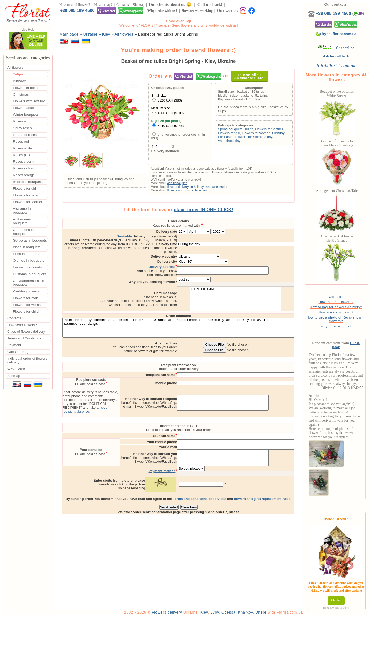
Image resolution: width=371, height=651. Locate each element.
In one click (252, 77)
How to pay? (103, 5)
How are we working (109, 12)
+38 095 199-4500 (244, 5)
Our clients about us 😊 (170, 5)
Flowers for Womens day (260, 138)
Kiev (219, 646)
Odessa (243, 646)
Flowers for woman (263, 134)
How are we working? (344, 321)
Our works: (140, 12)
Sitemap (139, 5)
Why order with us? (75, 12)
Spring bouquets (237, 130)
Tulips (255, 130)
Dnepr (275, 646)
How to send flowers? (74, 5)
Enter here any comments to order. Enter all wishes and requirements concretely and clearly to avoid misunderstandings (186, 324)
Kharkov (260, 646)
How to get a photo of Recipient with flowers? (344, 328)
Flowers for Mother (276, 130)
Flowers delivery (182, 646)
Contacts (122, 5)
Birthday (285, 134)
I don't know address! (183, 265)
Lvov (229, 646)
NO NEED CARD (257, 291)
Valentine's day (236, 142)
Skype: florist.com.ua (344, 39)
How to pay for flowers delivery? (344, 316)
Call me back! (209, 5)
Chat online (344, 53)
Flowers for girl (236, 134)
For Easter (233, 138)
